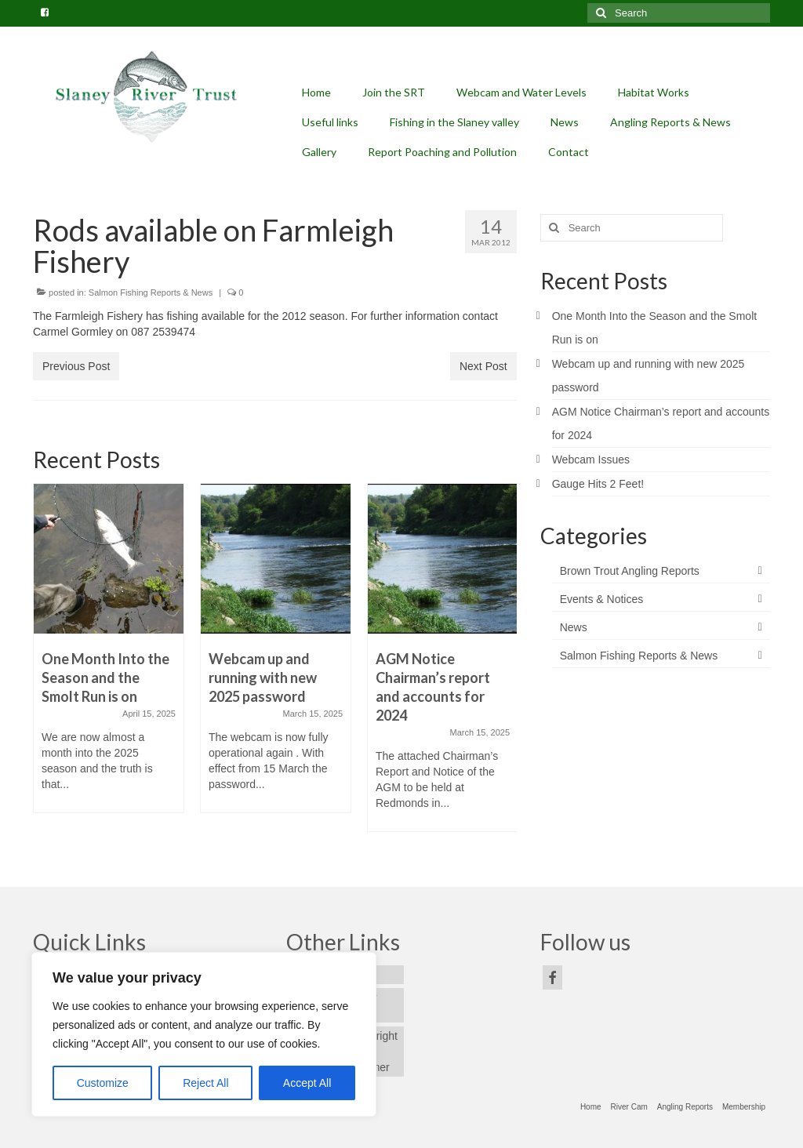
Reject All (205, 1083)
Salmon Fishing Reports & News (151, 292)
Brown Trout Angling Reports (629, 571)
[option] (108, 656)
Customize (103, 1083)
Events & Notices (602, 599)
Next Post (483, 366)
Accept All (307, 1083)
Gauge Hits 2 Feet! (598, 484)
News (573, 627)
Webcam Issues (591, 459)
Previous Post (76, 366)
